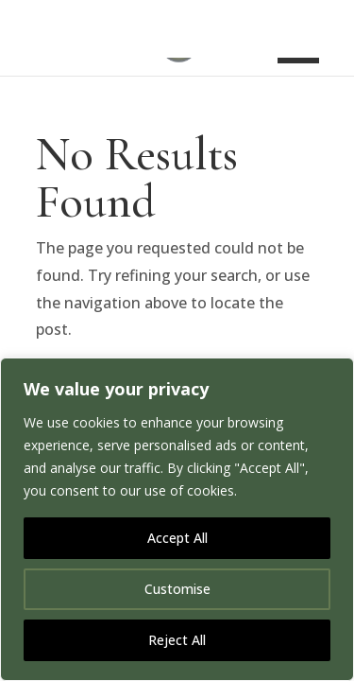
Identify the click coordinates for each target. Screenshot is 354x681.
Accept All (177, 538)
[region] (177, 519)
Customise (177, 589)
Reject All (177, 640)
